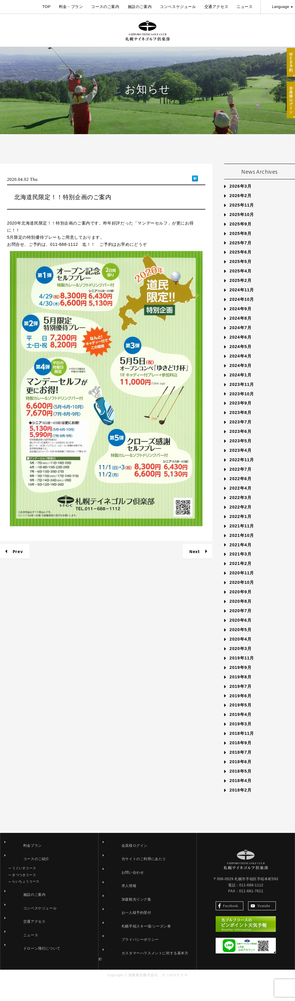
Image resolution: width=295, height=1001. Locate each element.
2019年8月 (241, 703)
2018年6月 (241, 788)
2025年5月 (241, 288)
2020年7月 (241, 637)
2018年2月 (241, 816)
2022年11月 (242, 486)
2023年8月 (241, 439)
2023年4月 (241, 476)
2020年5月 (241, 656)
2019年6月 (241, 722)
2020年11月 (242, 599)
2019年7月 (241, 712)
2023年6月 (241, 458)
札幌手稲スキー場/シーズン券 (131, 953)
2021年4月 (241, 571)
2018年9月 (241, 769)
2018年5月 (241, 797)
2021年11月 (242, 552)
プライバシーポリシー (125, 966)
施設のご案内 (140, 6)
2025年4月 (241, 297)
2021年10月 (242, 561)
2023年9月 (241, 429)
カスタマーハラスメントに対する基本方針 (142, 980)
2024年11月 (242, 316)
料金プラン (18, 872)
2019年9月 (241, 694)
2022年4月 (241, 514)
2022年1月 (241, 543)
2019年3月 (241, 750)
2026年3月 (241, 212)
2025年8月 (241, 259)
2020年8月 (241, 627)
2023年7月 (241, 448)
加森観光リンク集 (122, 926)
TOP (46, 6)
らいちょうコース (26, 908)
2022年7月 (241, 495)
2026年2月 (241, 222)
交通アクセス (216, 6)
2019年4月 (241, 741)
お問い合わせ (118, 899)
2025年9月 (241, 250)
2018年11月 (242, 760)
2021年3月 (241, 580)
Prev (18, 578)
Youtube (260, 929)
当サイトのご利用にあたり (129, 885)
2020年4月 (241, 665)
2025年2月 (241, 307)
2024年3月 (241, 392)
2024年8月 (241, 344)
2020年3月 (241, 675)
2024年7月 (241, 354)
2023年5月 (241, 467)
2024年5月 (241, 373)
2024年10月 (242, 326)
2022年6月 (241, 505)
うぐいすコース (24, 894)
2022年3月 (241, 524)
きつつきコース (24, 901)
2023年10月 (242, 420)
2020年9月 (241, 618)
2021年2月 (241, 590)
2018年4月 (241, 807)
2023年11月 (242, 410)
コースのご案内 (105, 6)
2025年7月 (241, 269)
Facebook (228, 929)
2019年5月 (241, 731)
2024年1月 (241, 401)
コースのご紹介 (22, 885)
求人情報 (114, 912)
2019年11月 (242, 684)
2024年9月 (241, 335)
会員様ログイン (120, 872)
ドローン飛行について (27, 975)
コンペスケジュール (178, 6)
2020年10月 (242, 609)
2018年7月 (241, 778)
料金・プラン (71, 6)
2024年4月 (241, 382)
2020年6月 (241, 646)
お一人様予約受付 (122, 939)
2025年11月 (242, 231)
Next (194, 578)
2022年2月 (241, 533)
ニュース (245, 6)
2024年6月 (241, 363)
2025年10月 (242, 241)
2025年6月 (241, 278)
